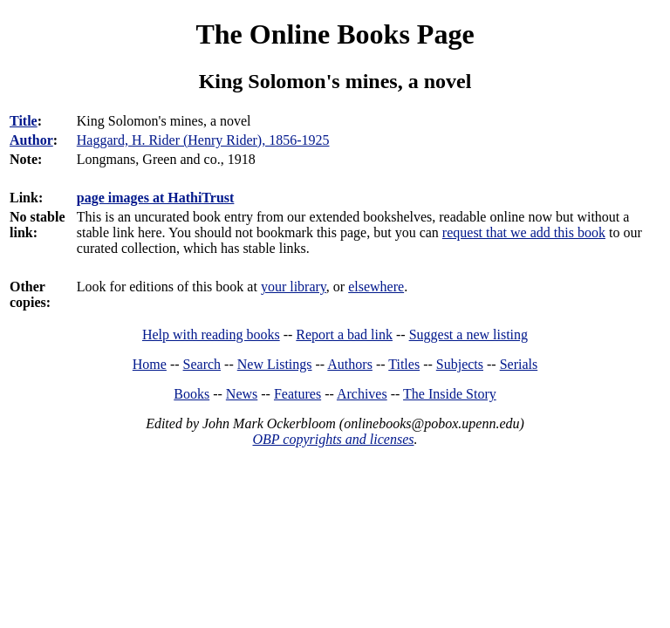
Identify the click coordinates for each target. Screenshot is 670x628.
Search (202, 364)
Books (191, 393)
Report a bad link (344, 334)
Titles (404, 364)
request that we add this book (523, 232)
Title (24, 120)
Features (297, 393)
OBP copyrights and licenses (333, 439)
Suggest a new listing (468, 334)
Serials (519, 364)
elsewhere (376, 286)
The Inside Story (449, 393)
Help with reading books (211, 334)
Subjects (459, 364)
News (241, 393)
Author (31, 140)
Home (150, 364)
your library (293, 286)
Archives (362, 393)
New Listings (274, 364)
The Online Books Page (334, 34)
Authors (350, 364)
